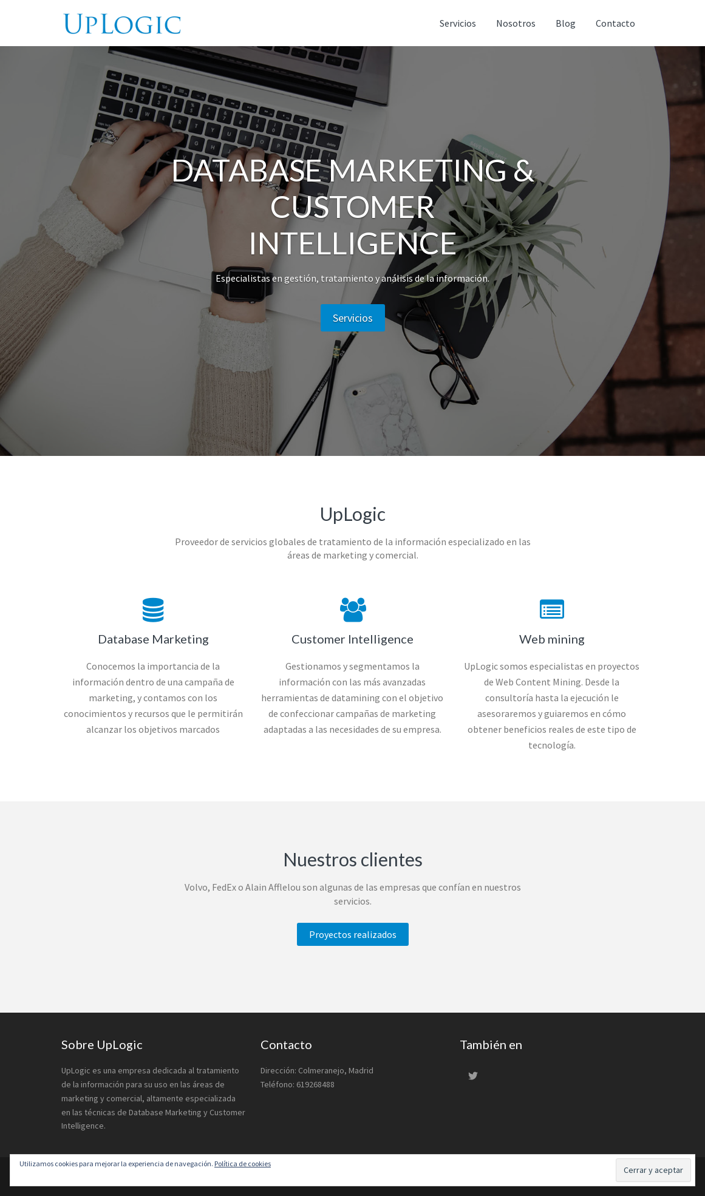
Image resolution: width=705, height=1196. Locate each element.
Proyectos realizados (353, 934)
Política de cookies (242, 1163)
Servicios (353, 318)
